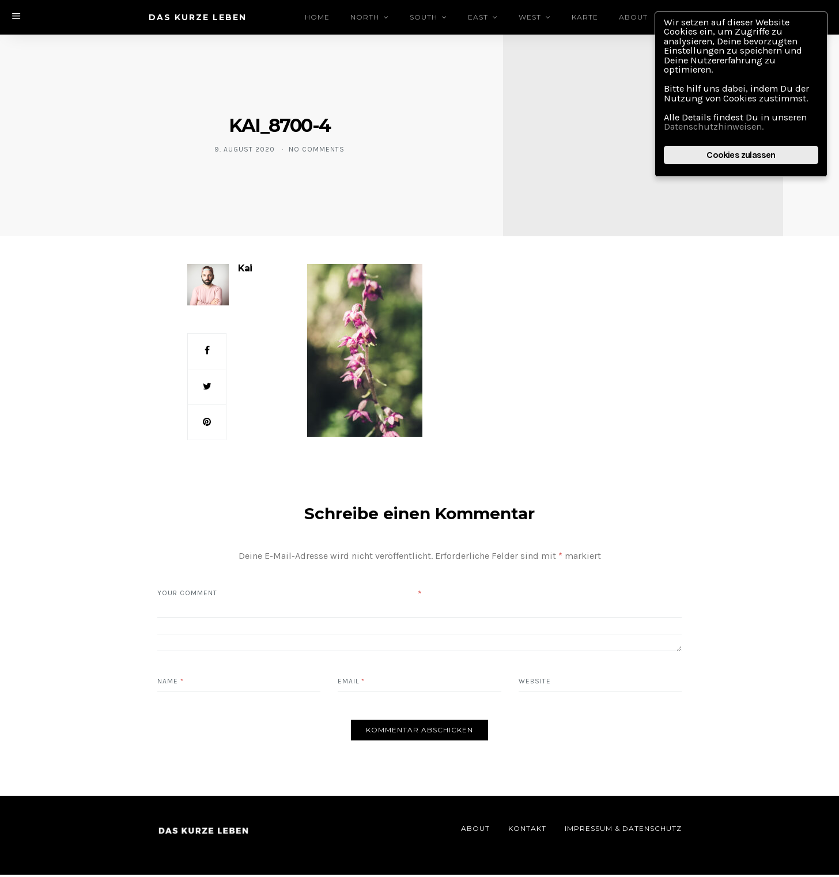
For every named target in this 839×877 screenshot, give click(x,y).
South (425, 17)
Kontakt (527, 830)
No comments (317, 149)
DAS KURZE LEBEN (198, 17)
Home (318, 17)
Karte (586, 17)
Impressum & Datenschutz (623, 830)
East (479, 17)
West (531, 17)
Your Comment (187, 595)
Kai (245, 268)
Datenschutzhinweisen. (717, 130)
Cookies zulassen (740, 158)
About (634, 17)
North (366, 17)
